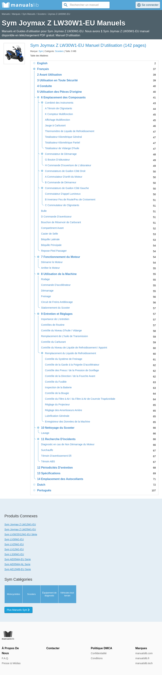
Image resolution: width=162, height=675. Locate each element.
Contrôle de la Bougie (57, 393)
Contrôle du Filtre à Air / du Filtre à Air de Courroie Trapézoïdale (80, 399)
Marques (16, 14)
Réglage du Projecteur (57, 404)
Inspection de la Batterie (58, 387)
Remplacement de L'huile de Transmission (64, 336)
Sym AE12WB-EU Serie (17, 569)
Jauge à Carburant (55, 125)
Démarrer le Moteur (52, 262)
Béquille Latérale (50, 239)
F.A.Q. (5, 658)
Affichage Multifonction (57, 120)
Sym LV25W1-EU (14, 544)
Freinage (46, 296)
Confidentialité (99, 653)
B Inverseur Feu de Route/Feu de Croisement (70, 199)
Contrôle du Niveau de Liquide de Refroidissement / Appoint (74, 347)
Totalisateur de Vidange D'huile (62, 148)
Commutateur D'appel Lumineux (62, 194)
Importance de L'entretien (55, 319)
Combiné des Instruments (59, 102)
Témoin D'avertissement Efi (56, 456)
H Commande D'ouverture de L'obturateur (68, 165)
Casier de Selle (49, 233)
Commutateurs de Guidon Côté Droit (65, 171)
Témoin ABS (48, 461)
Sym (41, 51)
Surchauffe (47, 450)
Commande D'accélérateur (56, 285)
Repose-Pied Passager (54, 250)
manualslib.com (144, 653)
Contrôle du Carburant (53, 342)
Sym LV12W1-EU (14, 549)
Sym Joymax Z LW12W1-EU (20, 524)
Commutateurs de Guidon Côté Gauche (67, 188)
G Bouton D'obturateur (57, 159)
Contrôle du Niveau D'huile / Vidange (61, 330)
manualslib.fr (142, 658)
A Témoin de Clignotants (58, 108)
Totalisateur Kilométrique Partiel (62, 142)
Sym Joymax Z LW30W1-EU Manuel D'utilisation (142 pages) (88, 45)
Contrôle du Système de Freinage (63, 359)
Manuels (6, 14)
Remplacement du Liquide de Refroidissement (70, 353)
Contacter (53, 648)
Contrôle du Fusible (55, 381)
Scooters (41, 14)
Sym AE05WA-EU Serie (17, 559)
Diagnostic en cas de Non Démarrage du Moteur (67, 444)
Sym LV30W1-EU (14, 539)
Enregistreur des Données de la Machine (67, 421)
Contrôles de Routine (52, 325)
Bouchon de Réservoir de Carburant (61, 222)
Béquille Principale (51, 245)
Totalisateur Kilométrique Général (63, 137)
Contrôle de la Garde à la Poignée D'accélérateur (72, 364)
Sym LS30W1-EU (14, 554)
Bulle (44, 211)
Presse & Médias (11, 663)
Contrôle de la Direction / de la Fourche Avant (70, 376)
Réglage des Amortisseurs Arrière (63, 410)
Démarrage (47, 290)
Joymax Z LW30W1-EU (59, 14)
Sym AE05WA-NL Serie (17, 564)
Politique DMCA (101, 648)
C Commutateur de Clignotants (62, 205)
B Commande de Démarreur (60, 182)
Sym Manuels (28, 14)
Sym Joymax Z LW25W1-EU (20, 529)
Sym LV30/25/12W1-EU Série (20, 534)
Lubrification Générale (57, 416)
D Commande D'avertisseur (56, 216)
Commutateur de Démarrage (61, 154)
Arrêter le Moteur (50, 268)
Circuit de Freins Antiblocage (57, 302)
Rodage (45, 279)
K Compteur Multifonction (59, 114)
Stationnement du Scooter (55, 307)
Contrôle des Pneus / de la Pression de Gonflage (72, 370)
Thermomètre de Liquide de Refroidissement (69, 131)
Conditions (96, 658)
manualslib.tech (144, 663)
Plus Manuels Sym (18, 609)
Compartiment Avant (52, 228)
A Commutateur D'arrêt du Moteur (63, 176)
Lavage (45, 433)
